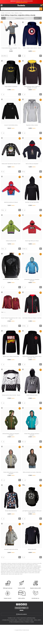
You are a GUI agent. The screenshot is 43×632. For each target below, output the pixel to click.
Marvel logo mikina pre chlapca (32, 240)
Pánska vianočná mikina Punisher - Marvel (11, 395)
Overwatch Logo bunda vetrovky (11, 549)
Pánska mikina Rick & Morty (11, 510)
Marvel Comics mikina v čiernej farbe (11, 356)
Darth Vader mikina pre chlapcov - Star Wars (32, 318)
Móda (12, 13)
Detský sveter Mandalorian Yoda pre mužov (11, 163)
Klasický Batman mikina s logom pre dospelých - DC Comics (32, 87)
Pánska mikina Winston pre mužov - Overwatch (11, 473)
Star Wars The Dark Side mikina (32, 202)
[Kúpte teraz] (19, 56)
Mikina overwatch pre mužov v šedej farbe (32, 472)
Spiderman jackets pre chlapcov (11, 202)
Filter (3, 18)
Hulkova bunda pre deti (11, 240)
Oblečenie (16, 13)
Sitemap (27, 621)
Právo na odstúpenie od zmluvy (17, 621)
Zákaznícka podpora (21, 614)
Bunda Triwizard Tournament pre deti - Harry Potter (11, 318)
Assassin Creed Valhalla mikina (11, 125)
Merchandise (7, 13)
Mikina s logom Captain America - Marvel (32, 48)
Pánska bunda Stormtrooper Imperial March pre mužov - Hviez (32, 357)
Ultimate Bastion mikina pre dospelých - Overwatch (11, 434)
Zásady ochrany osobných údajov (10, 620)
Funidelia (2, 13)
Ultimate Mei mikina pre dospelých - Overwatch (32, 280)
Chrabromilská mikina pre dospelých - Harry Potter (11, 48)
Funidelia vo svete (12, 618)
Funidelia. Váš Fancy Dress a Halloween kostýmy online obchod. (21, 5)
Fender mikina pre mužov (32, 395)
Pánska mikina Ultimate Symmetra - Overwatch (32, 434)
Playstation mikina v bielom (32, 125)
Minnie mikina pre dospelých (32, 163)
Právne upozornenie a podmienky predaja (26, 618)
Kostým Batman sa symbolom (11, 86)
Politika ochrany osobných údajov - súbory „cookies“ (30, 620)
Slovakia (32, 621)
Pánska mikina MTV (32, 549)
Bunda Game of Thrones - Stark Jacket (11, 279)
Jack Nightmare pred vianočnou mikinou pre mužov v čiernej (32, 511)
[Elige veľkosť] (4, 56)
